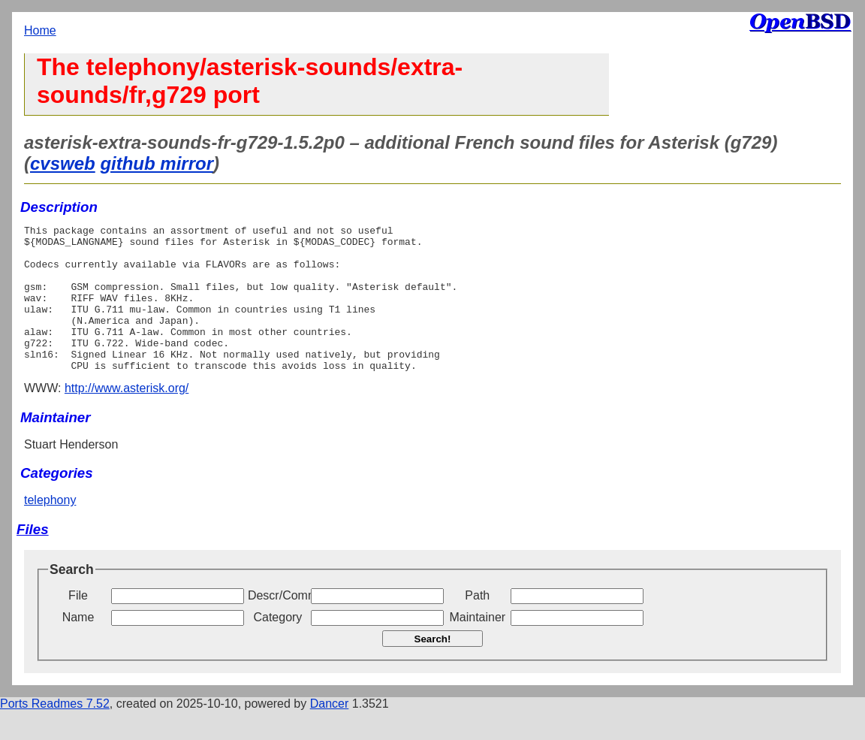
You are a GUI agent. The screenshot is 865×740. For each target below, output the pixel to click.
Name (78, 646)
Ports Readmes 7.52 (55, 732)
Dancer (329, 732)
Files (33, 558)
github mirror (156, 163)
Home (40, 30)
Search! (432, 668)
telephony (50, 529)
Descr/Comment (278, 624)
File (78, 624)
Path (477, 624)
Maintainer (477, 646)
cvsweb (62, 163)
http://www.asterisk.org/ (126, 417)
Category (277, 646)
